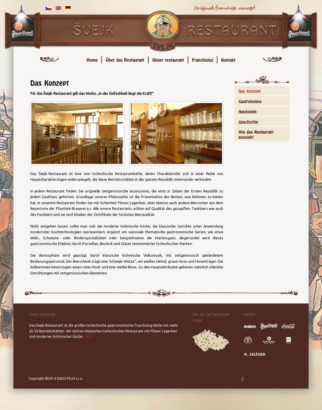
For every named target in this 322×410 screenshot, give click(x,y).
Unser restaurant (168, 59)
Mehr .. (89, 336)
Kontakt (228, 59)
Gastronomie (250, 100)
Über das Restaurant (125, 59)
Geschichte (248, 121)
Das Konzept (250, 90)
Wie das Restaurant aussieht (256, 134)
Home (92, 59)
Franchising (202, 59)
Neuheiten (248, 110)
